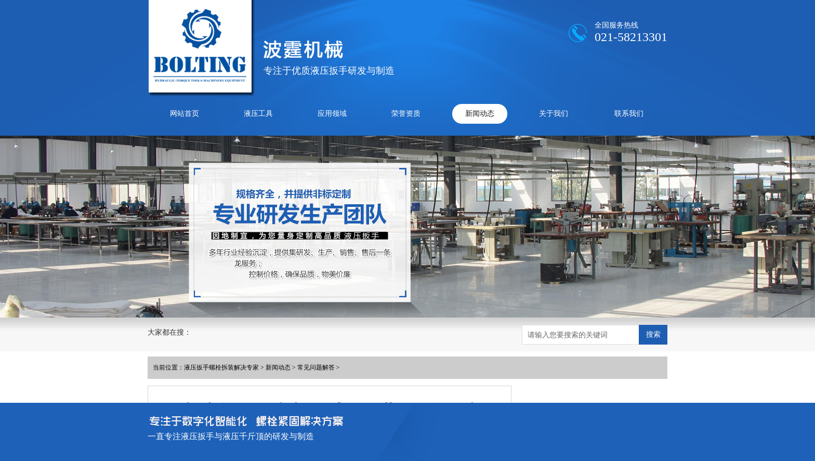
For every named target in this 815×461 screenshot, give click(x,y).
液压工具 (258, 113)
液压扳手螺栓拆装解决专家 (221, 367)
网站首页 (184, 113)
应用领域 (332, 113)
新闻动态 (479, 113)
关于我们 (553, 113)
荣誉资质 (405, 113)
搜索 (653, 334)
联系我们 (628, 113)
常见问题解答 (316, 367)
